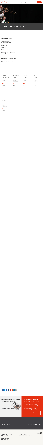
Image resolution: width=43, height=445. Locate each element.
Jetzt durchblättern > (8, 408)
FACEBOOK (5, 439)
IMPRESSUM (4, 433)
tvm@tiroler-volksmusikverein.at (9, 53)
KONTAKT (9, 433)
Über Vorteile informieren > (32, 413)
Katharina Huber (16, 78)
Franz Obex (25, 78)
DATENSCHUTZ (5, 434)
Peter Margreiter (5, 79)
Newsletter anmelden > (34, 424)
